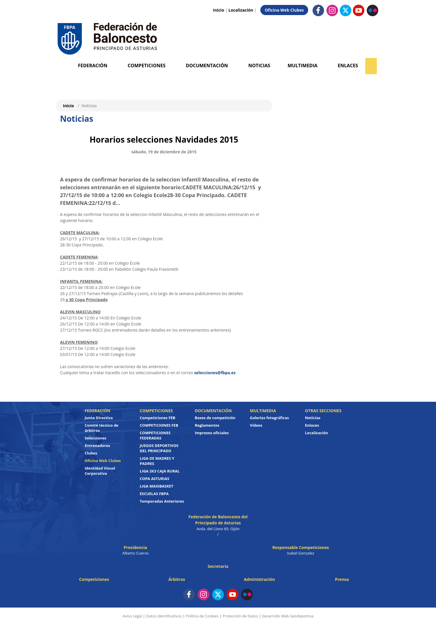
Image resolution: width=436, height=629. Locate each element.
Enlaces (348, 65)
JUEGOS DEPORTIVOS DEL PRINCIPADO (159, 448)
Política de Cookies (202, 616)
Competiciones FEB (157, 417)
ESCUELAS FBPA (154, 493)
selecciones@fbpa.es (215, 372)
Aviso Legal (132, 616)
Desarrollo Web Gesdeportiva (287, 616)
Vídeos (256, 425)
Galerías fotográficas (269, 417)
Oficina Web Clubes (284, 10)
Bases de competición (215, 417)
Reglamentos (207, 425)
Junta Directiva (99, 417)
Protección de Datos (240, 616)
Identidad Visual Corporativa (100, 471)
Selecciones (95, 438)
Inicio (218, 10)
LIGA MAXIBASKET (156, 486)
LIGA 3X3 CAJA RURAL (160, 471)
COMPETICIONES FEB (159, 425)
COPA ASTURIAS (154, 478)
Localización (240, 10)
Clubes (91, 453)
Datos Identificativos (164, 616)
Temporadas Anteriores (162, 501)
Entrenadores (97, 445)
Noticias (259, 65)
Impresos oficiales (212, 432)
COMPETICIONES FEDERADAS (155, 435)
